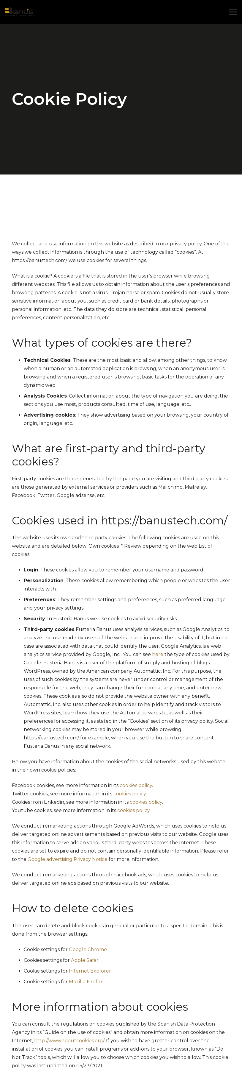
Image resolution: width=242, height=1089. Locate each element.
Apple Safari (85, 960)
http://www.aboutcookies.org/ (69, 1040)
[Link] (19, 11)
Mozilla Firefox (86, 981)
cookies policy (136, 785)
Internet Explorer (90, 971)
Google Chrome (88, 949)
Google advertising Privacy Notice (67, 859)
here (157, 654)
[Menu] (233, 11)
